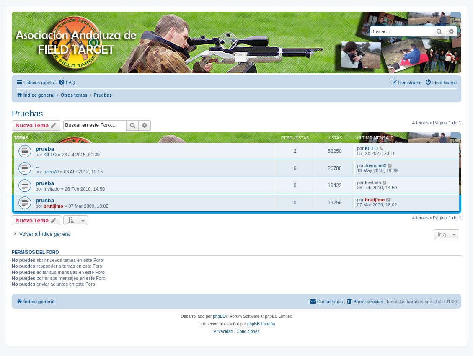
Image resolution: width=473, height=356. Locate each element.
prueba (45, 149)
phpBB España (261, 324)
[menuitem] (66, 82)
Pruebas (27, 113)
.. (37, 166)
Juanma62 (375, 165)
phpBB (219, 316)
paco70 (51, 171)
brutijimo (53, 206)
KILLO (50, 154)
